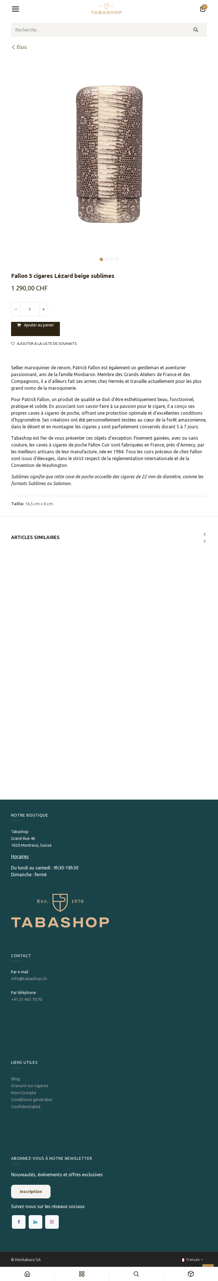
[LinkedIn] (35, 1222)
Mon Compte (23, 1092)
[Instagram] (52, 1222)
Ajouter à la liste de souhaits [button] (44, 343)
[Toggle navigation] (15, 9)
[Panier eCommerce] (202, 9)
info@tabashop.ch (29, 978)
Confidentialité (26, 1106)
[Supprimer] (15, 309)
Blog (15, 1078)
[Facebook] (19, 1222)
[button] (21, 255)
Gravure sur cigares (29, 1085)
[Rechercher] (196, 30)
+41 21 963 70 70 (26, 999)
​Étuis (19, 47)
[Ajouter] (43, 309)
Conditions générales (32, 1099)
